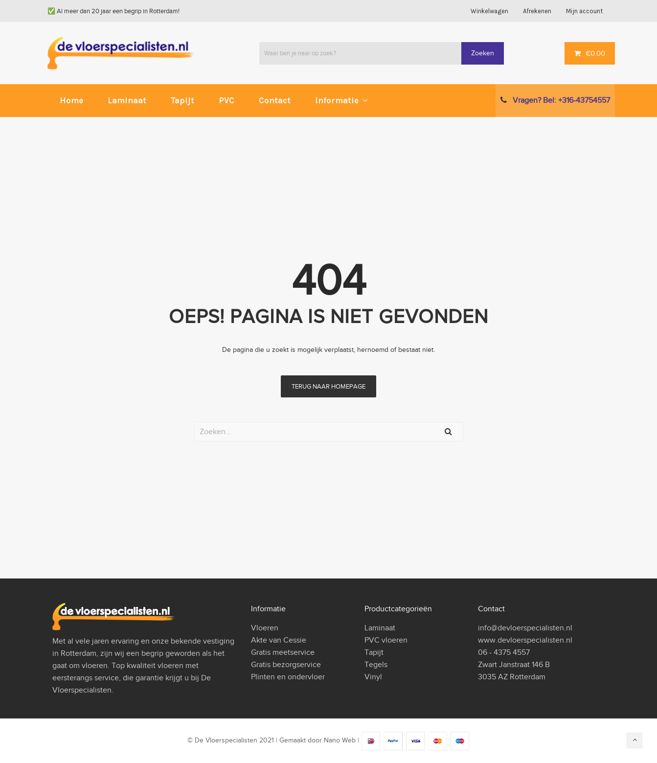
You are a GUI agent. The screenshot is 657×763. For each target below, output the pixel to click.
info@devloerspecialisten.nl (525, 628)
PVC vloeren (386, 640)
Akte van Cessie (278, 640)
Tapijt (374, 652)
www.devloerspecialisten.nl (525, 640)
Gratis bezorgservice (286, 664)
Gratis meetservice (283, 652)
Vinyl (373, 676)
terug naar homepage (328, 386)
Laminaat (379, 628)
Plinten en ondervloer (288, 676)
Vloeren (264, 628)
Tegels (375, 664)
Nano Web (340, 740)
